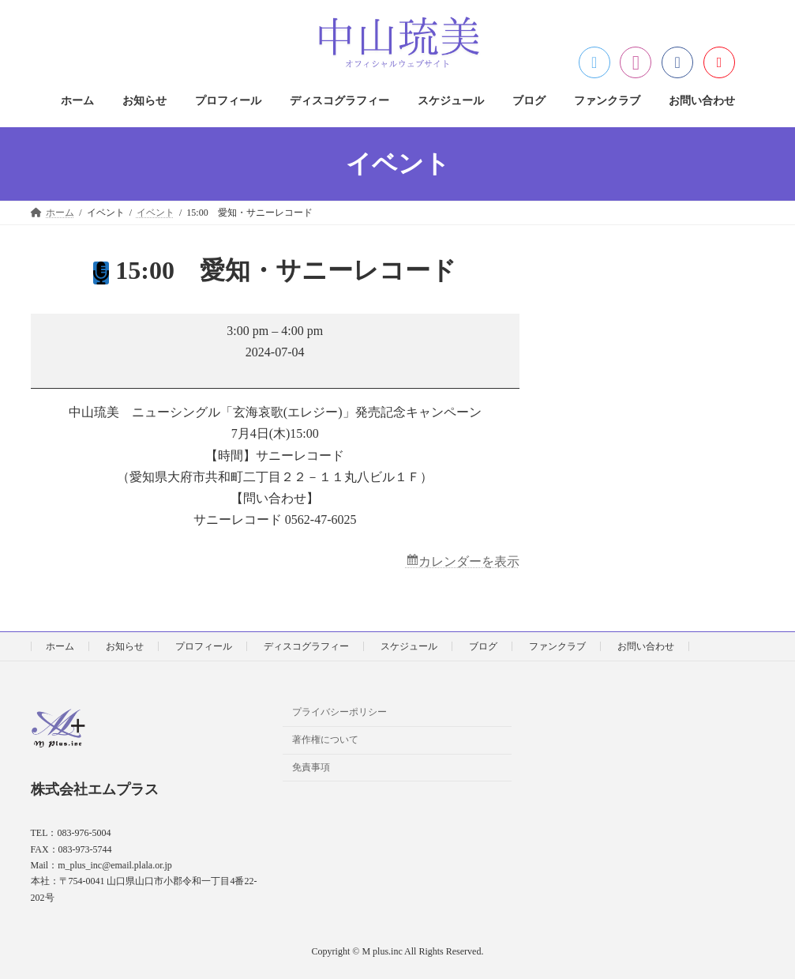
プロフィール (203, 646)
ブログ (483, 646)
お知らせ (125, 646)
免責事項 (311, 767)
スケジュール (409, 646)
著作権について (325, 740)
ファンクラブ (557, 646)
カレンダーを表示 (468, 561)
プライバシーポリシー (339, 712)
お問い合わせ (645, 646)
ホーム (60, 646)
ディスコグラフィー (306, 646)
